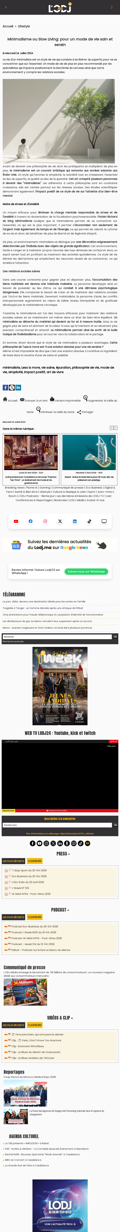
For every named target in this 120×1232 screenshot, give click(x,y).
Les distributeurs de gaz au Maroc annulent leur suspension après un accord (47, 621)
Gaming (45, 488)
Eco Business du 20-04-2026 (29, 876)
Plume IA (31, 488)
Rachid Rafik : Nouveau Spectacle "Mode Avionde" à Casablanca (42, 1154)
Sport (92, 492)
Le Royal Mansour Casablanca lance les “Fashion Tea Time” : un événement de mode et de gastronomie (30, 480)
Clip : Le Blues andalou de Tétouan (33, 1058)
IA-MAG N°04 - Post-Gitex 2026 (31, 894)
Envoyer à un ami (33, 401)
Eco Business (94, 488)
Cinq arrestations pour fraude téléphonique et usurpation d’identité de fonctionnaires (53, 614)
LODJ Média (77, 500)
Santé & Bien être (26, 492)
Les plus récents (13, 861)
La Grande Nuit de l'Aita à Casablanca (27, 1165)
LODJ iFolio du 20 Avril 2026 (28, 882)
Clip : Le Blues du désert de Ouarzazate (36, 1052)
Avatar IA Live (95, 500)
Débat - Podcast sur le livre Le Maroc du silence (41, 950)
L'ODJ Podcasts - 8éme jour (36, 496)
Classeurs (35, 861)
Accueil (8, 26)
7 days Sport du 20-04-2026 (29, 870)
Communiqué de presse (68, 488)
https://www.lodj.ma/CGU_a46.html (77, 833)
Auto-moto (105, 492)
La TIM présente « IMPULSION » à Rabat (27, 1143)
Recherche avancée (13, 641)
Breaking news (14, 488)
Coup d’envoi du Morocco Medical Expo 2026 (30, 1077)
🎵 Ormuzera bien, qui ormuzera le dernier (38, 1034)
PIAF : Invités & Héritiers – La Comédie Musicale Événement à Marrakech (47, 1149)
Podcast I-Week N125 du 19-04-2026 (34, 932)
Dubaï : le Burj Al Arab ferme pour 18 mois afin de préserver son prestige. (89, 478)
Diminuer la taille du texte (55, 412)
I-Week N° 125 (20, 888)
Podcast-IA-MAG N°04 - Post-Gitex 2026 (37, 938)
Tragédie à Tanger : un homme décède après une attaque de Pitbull (43, 608)
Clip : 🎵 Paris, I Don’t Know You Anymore (36, 1040)
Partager (85, 412)
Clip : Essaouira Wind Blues (28, 1046)
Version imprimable (65, 401)
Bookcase (60, 500)
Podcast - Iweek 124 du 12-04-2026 (33, 944)
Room (12, 496)
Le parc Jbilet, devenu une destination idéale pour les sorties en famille (44, 601)
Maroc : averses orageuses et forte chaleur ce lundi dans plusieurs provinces (47, 627)
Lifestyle (24, 26)
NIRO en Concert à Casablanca (23, 1160)
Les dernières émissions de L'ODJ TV (80, 496)
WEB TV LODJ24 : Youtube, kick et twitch (60, 733)
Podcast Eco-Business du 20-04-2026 (35, 926)
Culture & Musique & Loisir (70, 492)
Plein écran (111, 746)
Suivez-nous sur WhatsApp (86, 571)
